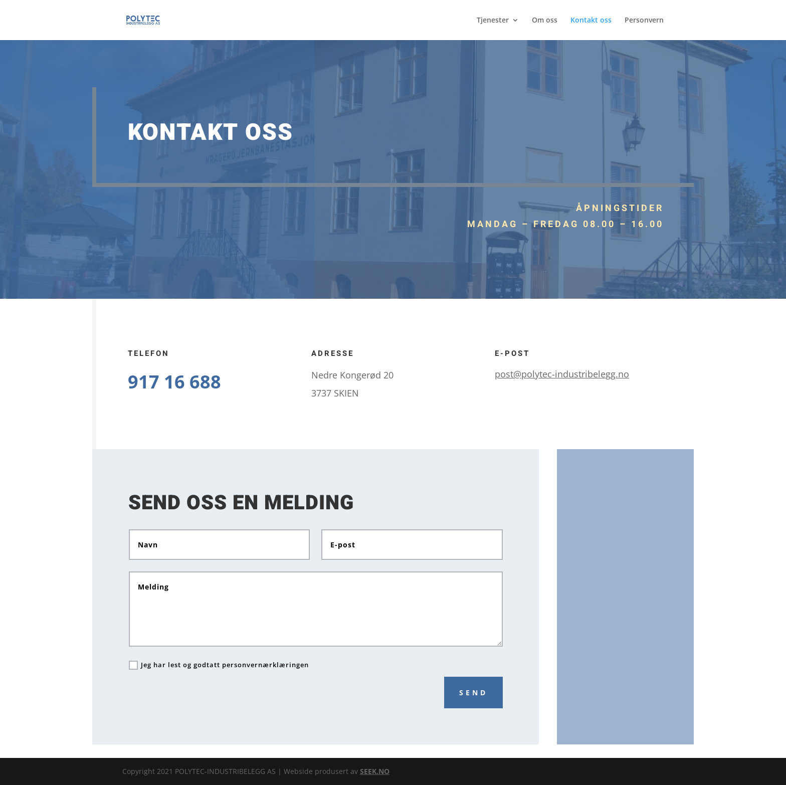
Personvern (644, 21)
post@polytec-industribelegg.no (562, 374)
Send (473, 692)
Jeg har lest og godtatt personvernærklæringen (219, 665)
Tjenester (493, 21)
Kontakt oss (591, 21)
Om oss (544, 21)
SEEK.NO (374, 771)
